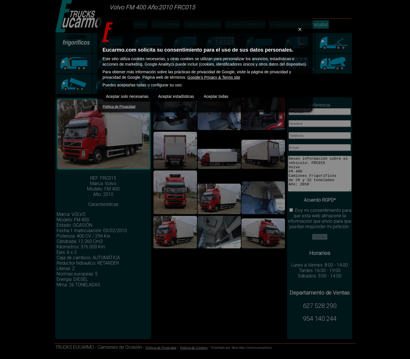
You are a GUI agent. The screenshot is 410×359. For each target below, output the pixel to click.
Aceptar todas (216, 96)
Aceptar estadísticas (176, 96)
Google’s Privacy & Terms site (213, 77)
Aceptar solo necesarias (127, 96)
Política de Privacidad (118, 107)
